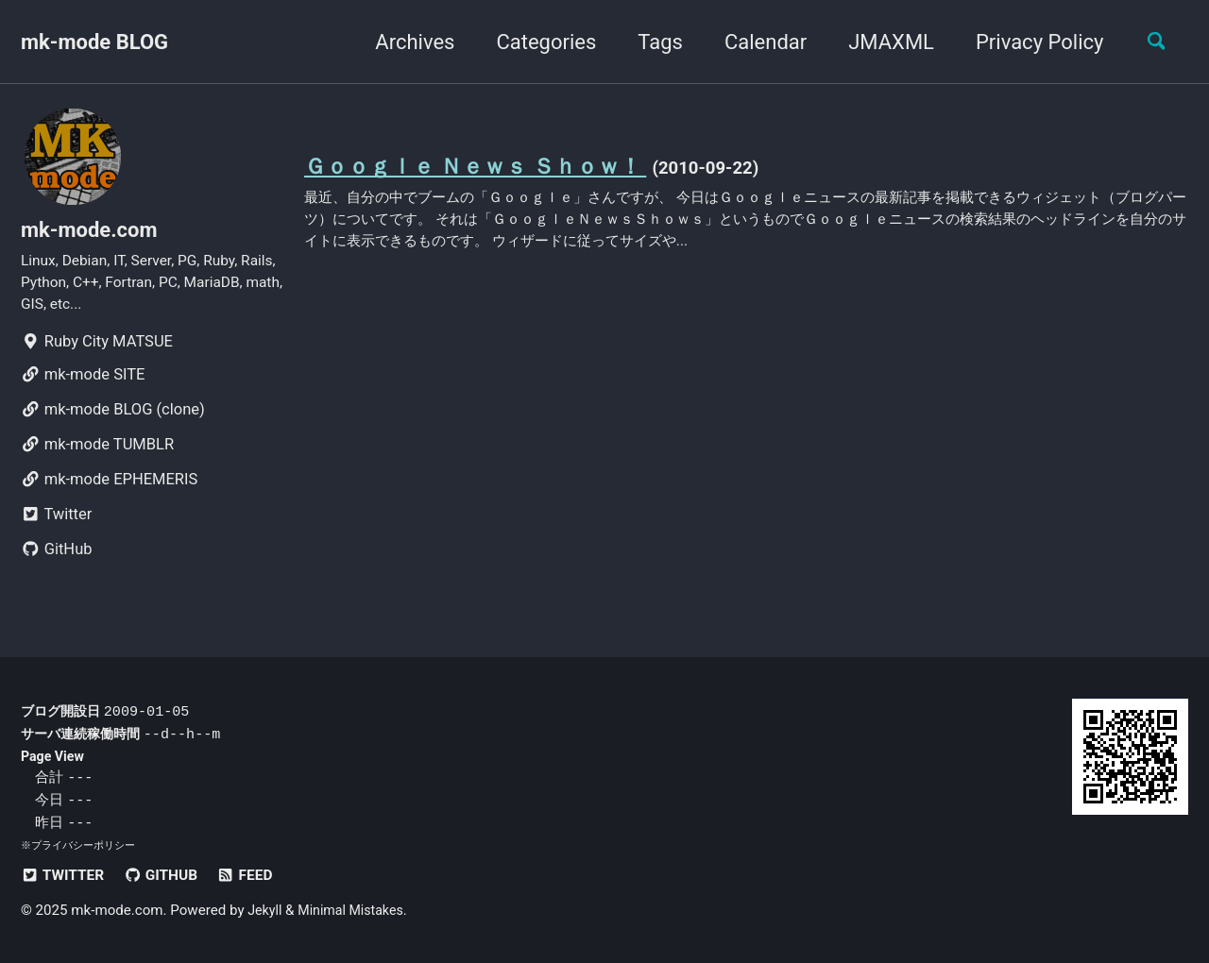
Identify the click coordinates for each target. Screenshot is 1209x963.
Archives (405, 42)
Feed (257, 876)
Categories (536, 42)
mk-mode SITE (83, 386)
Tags (650, 42)
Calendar (756, 42)
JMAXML (882, 42)
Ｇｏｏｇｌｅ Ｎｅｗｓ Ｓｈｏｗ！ (489, 167)
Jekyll (265, 911)
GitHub (57, 560)
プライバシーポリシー (83, 846)
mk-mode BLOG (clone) (113, 421)
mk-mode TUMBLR (97, 456)
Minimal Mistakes (356, 911)
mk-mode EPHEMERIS (109, 490)
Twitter (56, 525)
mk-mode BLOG (94, 42)
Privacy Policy (1030, 42)
